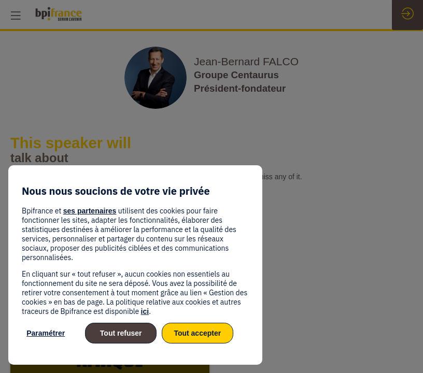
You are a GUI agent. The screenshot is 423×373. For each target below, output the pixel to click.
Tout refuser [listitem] (121, 333)
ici (145, 311)
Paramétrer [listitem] (45, 333)
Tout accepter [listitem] (197, 333)
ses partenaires (90, 211)
